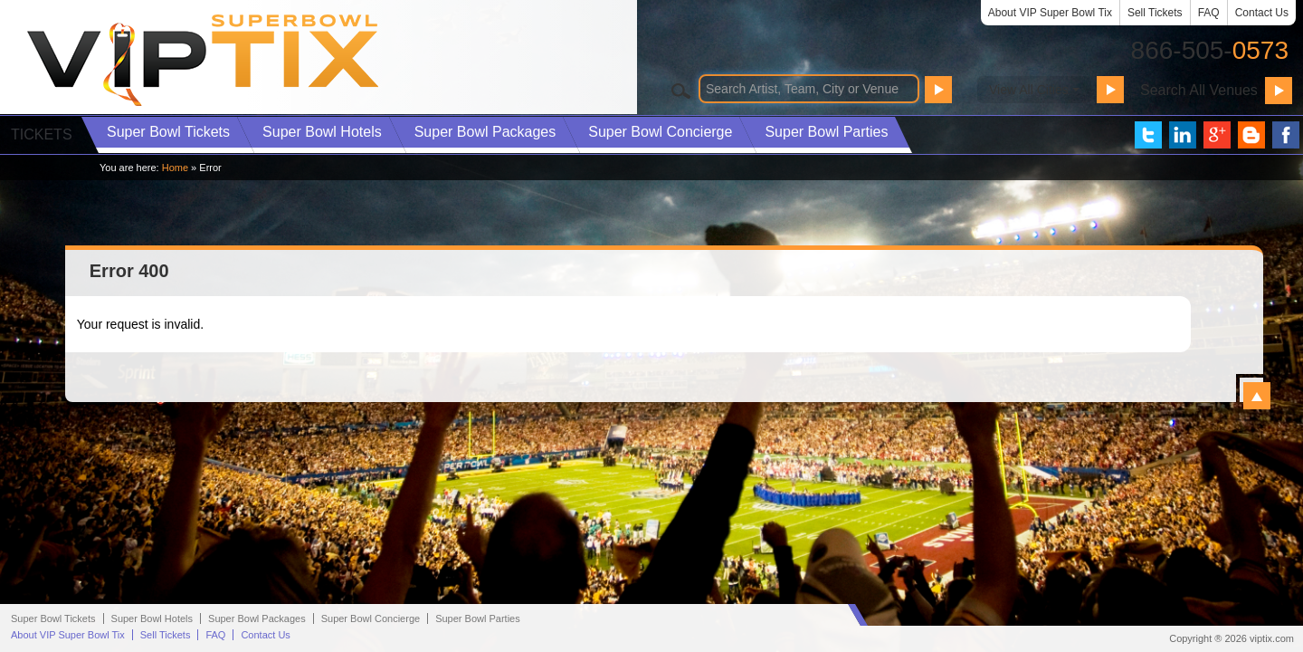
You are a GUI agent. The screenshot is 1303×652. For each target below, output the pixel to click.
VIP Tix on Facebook (1285, 135)
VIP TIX (204, 60)
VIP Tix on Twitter (1148, 135)
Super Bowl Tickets (53, 618)
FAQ (1209, 12)
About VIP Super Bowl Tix (1050, 12)
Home (175, 167)
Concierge (660, 131)
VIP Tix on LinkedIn (1182, 135)
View (1256, 395)
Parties (826, 131)
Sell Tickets (1155, 12)
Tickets (168, 131)
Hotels (322, 131)
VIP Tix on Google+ (1217, 135)
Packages (485, 131)
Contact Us (1262, 12)
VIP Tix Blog (1251, 135)
